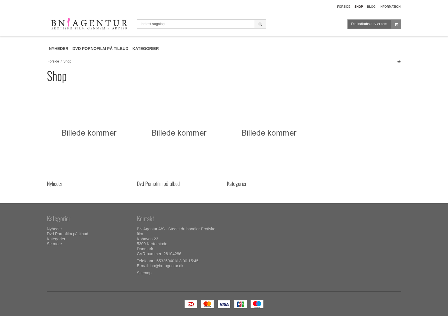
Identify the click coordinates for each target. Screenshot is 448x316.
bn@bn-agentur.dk (166, 265)
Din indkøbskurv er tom (376, 24)
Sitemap (144, 273)
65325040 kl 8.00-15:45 (178, 261)
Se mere (54, 243)
